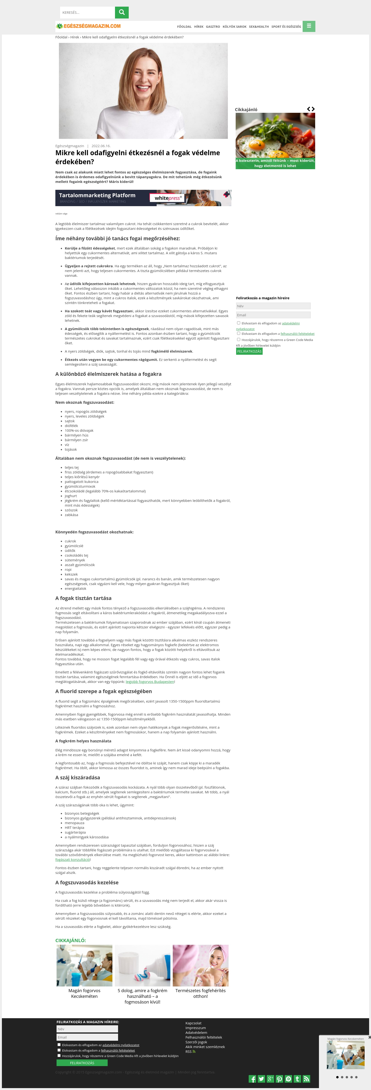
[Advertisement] (275, 73)
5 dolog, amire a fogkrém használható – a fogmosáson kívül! (143, 993)
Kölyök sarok (234, 26)
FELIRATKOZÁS (82, 1062)
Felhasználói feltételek (204, 1037)
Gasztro (213, 26)
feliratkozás (249, 351)
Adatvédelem (196, 1032)
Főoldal (184, 26)
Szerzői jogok (196, 1042)
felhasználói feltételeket (298, 334)
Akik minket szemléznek (205, 1046)
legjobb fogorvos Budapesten (150, 681)
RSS (190, 1051)
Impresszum (196, 1027)
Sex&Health (259, 26)
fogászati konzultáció (72, 859)
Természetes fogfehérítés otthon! (201, 990)
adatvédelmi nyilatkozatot (120, 1045)
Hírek (198, 26)
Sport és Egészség (286, 26)
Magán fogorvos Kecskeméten (84, 990)
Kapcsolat (194, 1023)
